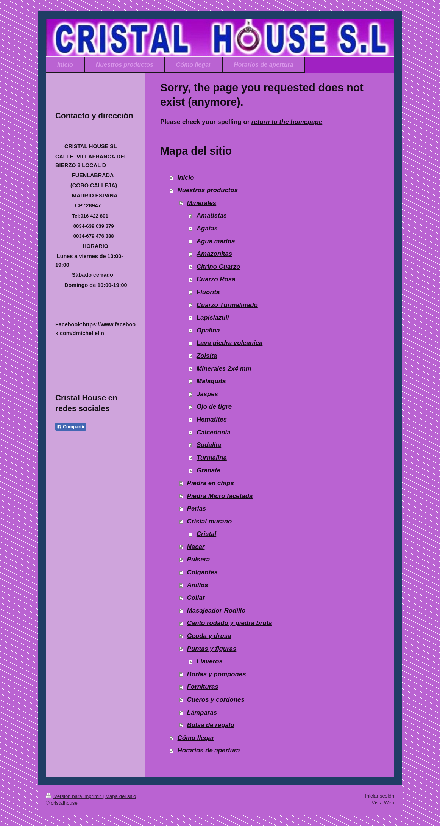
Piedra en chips (210, 483)
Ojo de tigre (214, 406)
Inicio (186, 177)
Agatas (207, 228)
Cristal (206, 534)
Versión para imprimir (74, 796)
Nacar (196, 546)
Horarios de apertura (209, 750)
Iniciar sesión (379, 796)
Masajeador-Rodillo (216, 610)
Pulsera (198, 559)
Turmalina (212, 457)
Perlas (196, 508)
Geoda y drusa (209, 635)
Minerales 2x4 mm (224, 368)
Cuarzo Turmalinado (227, 305)
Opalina (208, 330)
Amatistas (212, 215)
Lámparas (202, 712)
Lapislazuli (213, 317)
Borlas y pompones (216, 674)
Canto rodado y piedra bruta (229, 623)
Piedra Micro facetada (220, 496)
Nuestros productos (208, 190)
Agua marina (216, 241)
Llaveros (210, 661)
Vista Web (382, 803)
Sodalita (209, 444)
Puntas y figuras (212, 648)
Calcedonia (214, 432)
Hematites (212, 419)
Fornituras (202, 686)
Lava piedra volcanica (229, 342)
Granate (208, 470)
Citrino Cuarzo (218, 266)
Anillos (197, 585)
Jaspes (207, 394)
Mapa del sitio (120, 796)
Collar (196, 597)
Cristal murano (209, 521)
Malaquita (211, 381)
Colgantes (202, 572)
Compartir (71, 426)
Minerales (201, 203)
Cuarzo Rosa (216, 279)
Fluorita (208, 292)
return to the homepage (286, 121)
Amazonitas (214, 253)
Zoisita (207, 355)
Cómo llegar (196, 737)
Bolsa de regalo (210, 725)
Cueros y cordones (216, 699)
